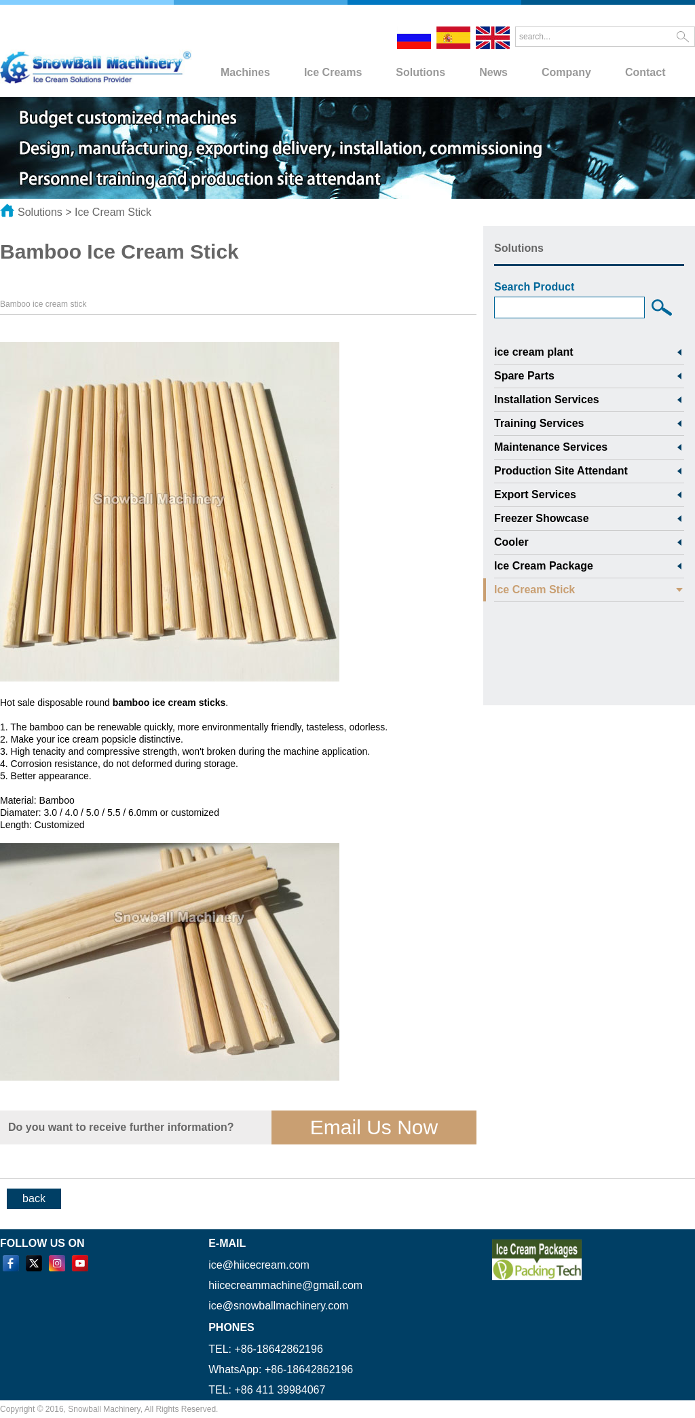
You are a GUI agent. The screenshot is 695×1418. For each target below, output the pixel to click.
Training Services (539, 423)
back (33, 1198)
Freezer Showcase (541, 518)
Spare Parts (524, 375)
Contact (645, 72)
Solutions (420, 72)
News (493, 72)
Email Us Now (374, 1127)
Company (566, 72)
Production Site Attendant (561, 471)
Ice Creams (333, 72)
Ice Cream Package (543, 566)
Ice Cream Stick (113, 212)
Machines (245, 72)
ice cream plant (534, 352)
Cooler (511, 542)
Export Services (535, 494)
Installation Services (546, 399)
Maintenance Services (550, 447)
